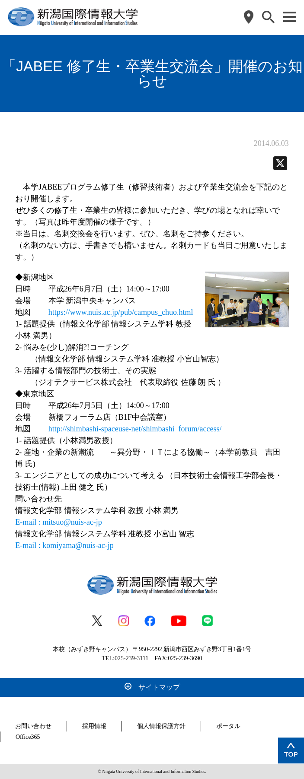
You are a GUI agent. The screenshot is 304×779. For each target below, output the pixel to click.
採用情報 (94, 726)
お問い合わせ (33, 726)
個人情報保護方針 (161, 726)
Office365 (28, 737)
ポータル (228, 726)
